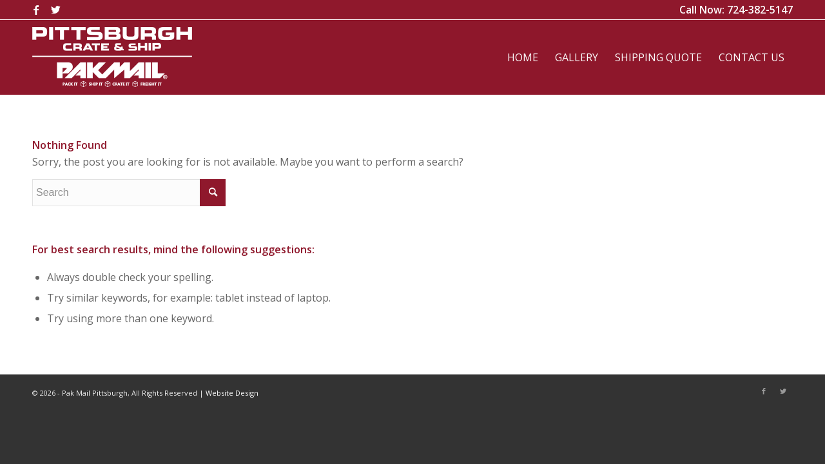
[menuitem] (523, 57)
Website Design (232, 393)
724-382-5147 (760, 10)
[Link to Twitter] (55, 9)
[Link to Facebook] (35, 9)
